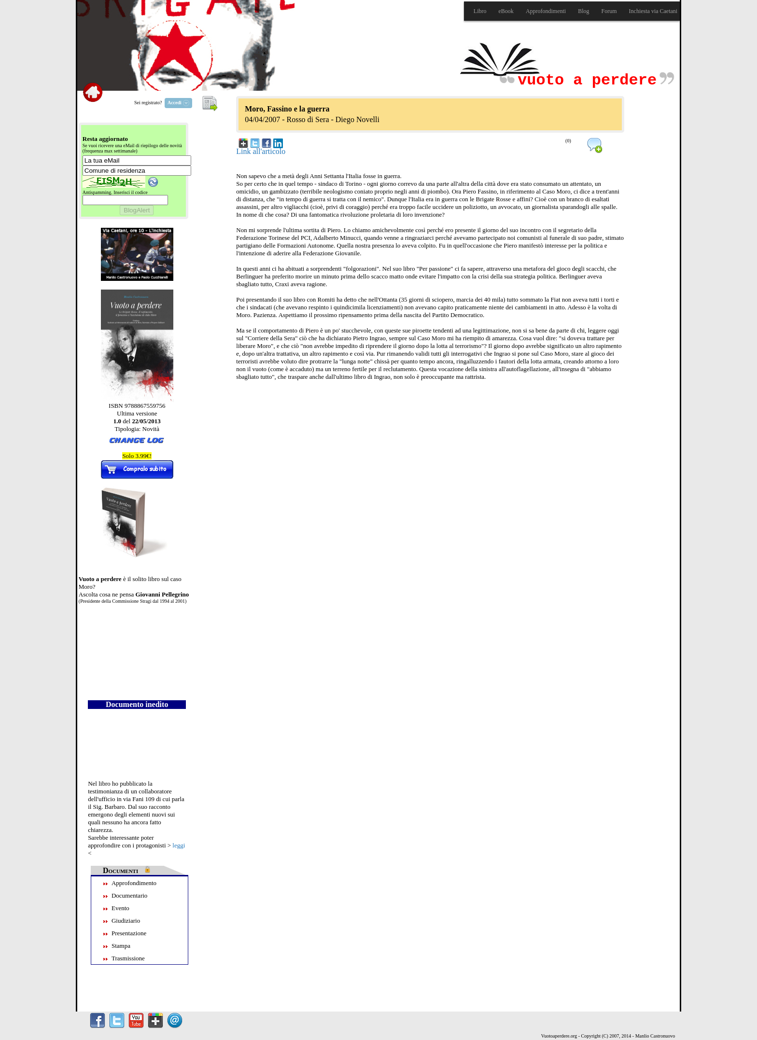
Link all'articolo (260, 151)
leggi (178, 845)
